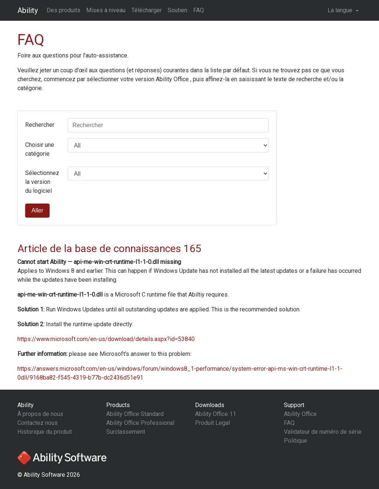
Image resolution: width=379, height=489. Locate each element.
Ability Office (300, 413)
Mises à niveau (105, 10)
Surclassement (125, 431)
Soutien (177, 10)
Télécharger (146, 10)
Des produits (63, 10)
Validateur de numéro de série (323, 431)
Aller (37, 210)
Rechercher (39, 124)
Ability (27, 10)
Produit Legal (212, 422)
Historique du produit (44, 431)
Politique (295, 440)
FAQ (198, 10)
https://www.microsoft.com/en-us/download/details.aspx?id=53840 (106, 339)
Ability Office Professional (140, 422)
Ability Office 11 (215, 413)
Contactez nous (37, 422)
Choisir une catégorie (39, 149)
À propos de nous (40, 413)
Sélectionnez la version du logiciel (42, 181)
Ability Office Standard (135, 413)
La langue (341, 10)
